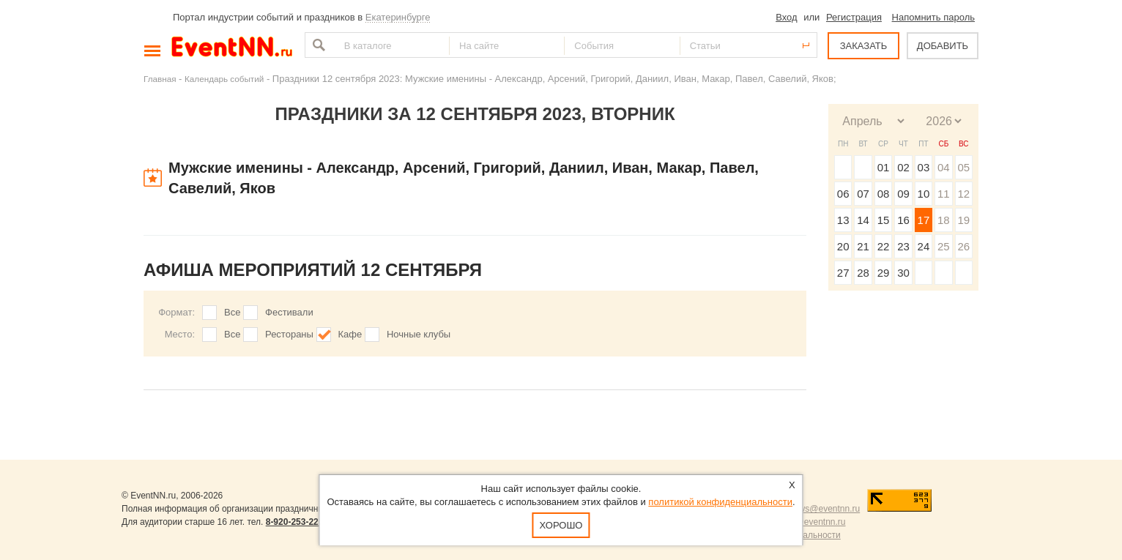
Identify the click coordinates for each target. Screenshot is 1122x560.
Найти (317, 45)
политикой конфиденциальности (720, 501)
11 (943, 193)
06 (843, 193)
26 (963, 246)
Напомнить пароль (933, 17)
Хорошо (561, 525)
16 (903, 220)
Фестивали (289, 312)
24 (924, 246)
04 (943, 167)
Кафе (350, 334)
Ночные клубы (418, 334)
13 (843, 220)
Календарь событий (224, 78)
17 (924, 220)
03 (924, 167)
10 (924, 193)
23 (903, 246)
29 (883, 272)
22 (883, 246)
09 (903, 193)
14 (863, 220)
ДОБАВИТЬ (942, 45)
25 (943, 246)
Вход (786, 17)
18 (943, 220)
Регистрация (854, 17)
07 (863, 193)
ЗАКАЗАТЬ (864, 45)
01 (883, 167)
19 (963, 220)
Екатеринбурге (398, 17)
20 (843, 246)
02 (903, 167)
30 (903, 272)
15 (883, 220)
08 (883, 193)
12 (963, 193)
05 (963, 167)
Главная (160, 78)
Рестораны (289, 334)
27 (843, 272)
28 (863, 272)
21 (863, 246)
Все (232, 312)
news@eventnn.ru (824, 509)
